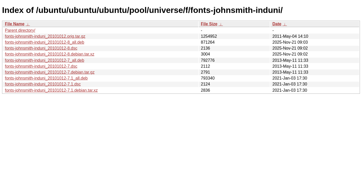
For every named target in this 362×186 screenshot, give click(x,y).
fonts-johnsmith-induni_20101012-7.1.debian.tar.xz (51, 90)
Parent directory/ (20, 30)
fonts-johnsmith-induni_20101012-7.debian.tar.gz (50, 72)
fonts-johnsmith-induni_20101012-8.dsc (41, 48)
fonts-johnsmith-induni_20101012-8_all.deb (44, 42)
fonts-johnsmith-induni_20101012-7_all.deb (44, 60)
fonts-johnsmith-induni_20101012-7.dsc (41, 66)
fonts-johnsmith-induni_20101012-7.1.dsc (43, 84)
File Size (209, 24)
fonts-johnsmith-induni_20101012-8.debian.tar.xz (49, 54)
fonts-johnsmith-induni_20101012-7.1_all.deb (46, 78)
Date (276, 24)
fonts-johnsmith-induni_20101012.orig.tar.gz (45, 36)
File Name (15, 24)
